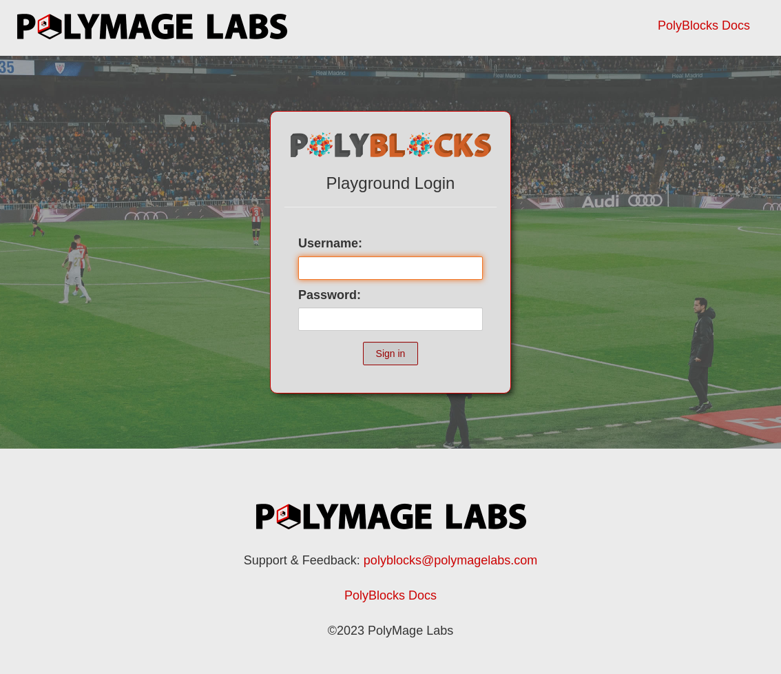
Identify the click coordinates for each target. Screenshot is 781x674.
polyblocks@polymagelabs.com (450, 560)
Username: (330, 243)
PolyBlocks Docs (704, 25)
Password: (329, 295)
